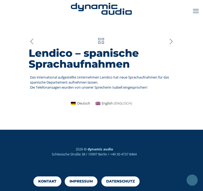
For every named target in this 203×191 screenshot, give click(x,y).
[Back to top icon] (192, 180)
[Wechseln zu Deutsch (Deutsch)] (80, 103)
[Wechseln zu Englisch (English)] (114, 103)
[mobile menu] (195, 10)
